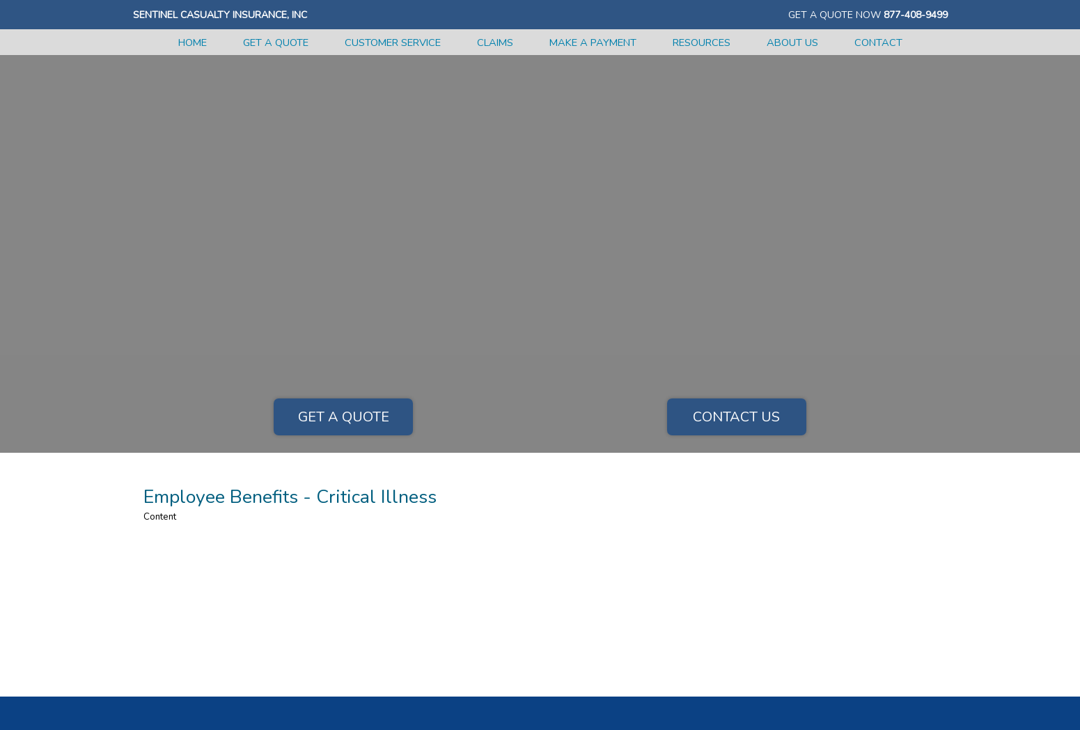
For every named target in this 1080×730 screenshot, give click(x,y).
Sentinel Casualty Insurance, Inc (220, 15)
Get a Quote (343, 416)
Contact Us (736, 416)
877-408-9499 (916, 15)
